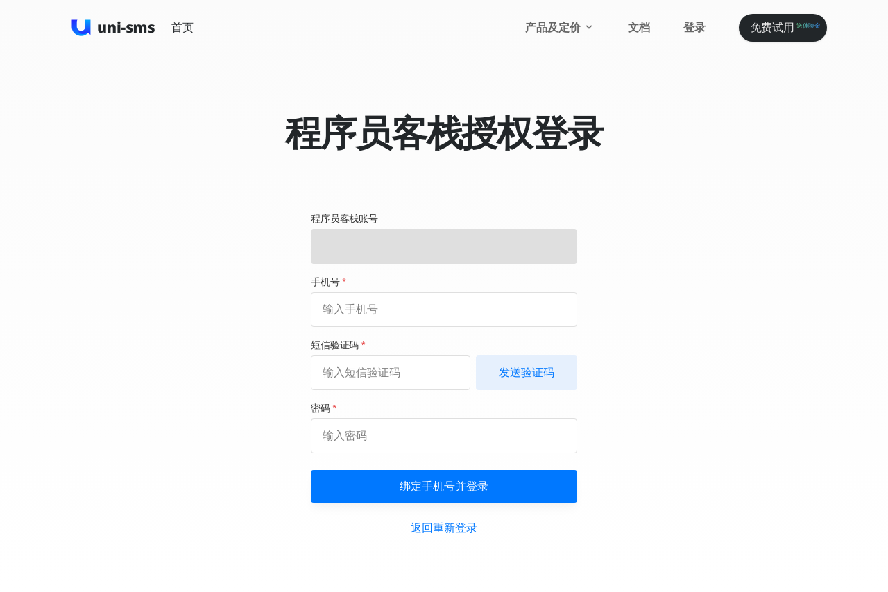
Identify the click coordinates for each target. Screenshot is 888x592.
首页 (182, 27)
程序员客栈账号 (344, 218)
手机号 (328, 281)
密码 (323, 408)
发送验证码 (526, 372)
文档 (639, 27)
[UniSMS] (113, 28)
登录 (694, 27)
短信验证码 (338, 344)
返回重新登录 (444, 528)
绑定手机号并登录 (444, 486)
